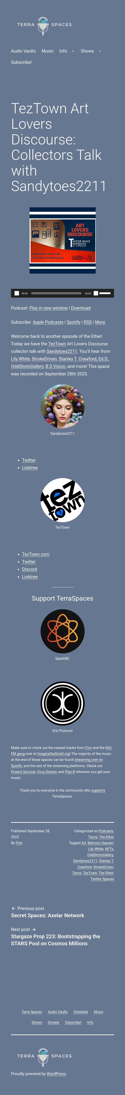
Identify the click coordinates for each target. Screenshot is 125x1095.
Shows (87, 51)
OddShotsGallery (27, 366)
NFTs (109, 849)
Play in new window (48, 308)
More (100, 322)
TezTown (57, 343)
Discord (29, 569)
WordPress (56, 1073)
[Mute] (96, 293)
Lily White (20, 358)
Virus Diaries (47, 772)
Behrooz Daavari (100, 843)
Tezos (92, 837)
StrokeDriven (44, 358)
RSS (88, 322)
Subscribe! (21, 62)
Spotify (73, 322)
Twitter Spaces (102, 879)
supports (98, 790)
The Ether (106, 837)
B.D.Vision (55, 366)
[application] (62, 293)
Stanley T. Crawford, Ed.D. (83, 358)
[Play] (17, 293)
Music (48, 51)
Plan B (70, 772)
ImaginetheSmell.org (53, 754)
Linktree (30, 467)
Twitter (29, 460)
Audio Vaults (23, 51)
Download (81, 308)
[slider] (56, 293)
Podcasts (106, 831)
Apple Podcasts (48, 322)
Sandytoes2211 (62, 351)
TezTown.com (36, 554)
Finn (88, 748)
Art (83, 843)
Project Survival (23, 772)
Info (63, 51)
